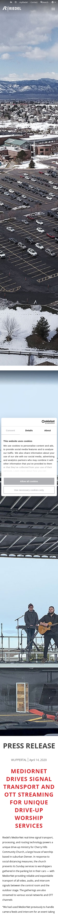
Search (44, 2)
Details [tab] (29, 430)
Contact (34, 2)
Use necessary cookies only (29, 490)
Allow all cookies (29, 481)
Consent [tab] (10, 430)
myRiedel (23, 2)
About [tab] (47, 430)
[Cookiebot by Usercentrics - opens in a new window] (42, 422)
